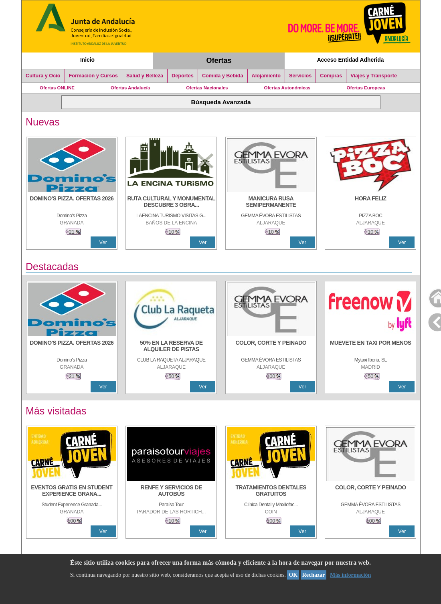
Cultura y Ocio (43, 76)
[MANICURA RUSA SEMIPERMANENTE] (271, 202)
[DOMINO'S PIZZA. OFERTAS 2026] (72, 202)
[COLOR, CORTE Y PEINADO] (271, 347)
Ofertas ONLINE (57, 87)
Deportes (183, 76)
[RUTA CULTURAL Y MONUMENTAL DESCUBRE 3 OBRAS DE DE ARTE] (171, 202)
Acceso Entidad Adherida (350, 60)
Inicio (87, 60)
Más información (350, 575)
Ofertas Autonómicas (287, 87)
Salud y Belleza (144, 76)
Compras (331, 76)
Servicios (300, 76)
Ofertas (219, 61)
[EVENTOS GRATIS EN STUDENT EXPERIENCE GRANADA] (72, 491)
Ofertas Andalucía (130, 87)
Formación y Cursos (93, 76)
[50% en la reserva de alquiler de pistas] (171, 347)
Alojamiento (266, 76)
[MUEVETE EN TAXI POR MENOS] (370, 347)
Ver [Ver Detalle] (103, 242)
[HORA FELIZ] (370, 202)
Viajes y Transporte (373, 76)
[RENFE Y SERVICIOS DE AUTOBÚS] (171, 491)
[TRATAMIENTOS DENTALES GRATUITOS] (271, 491)
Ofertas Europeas (366, 87)
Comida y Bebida (222, 76)
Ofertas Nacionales (207, 87)
